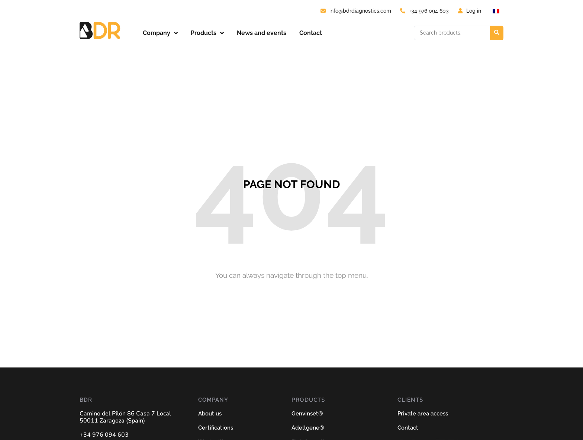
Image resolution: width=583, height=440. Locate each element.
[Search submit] (496, 33)
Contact (310, 32)
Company (160, 33)
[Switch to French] (496, 11)
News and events (261, 32)
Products (207, 33)
